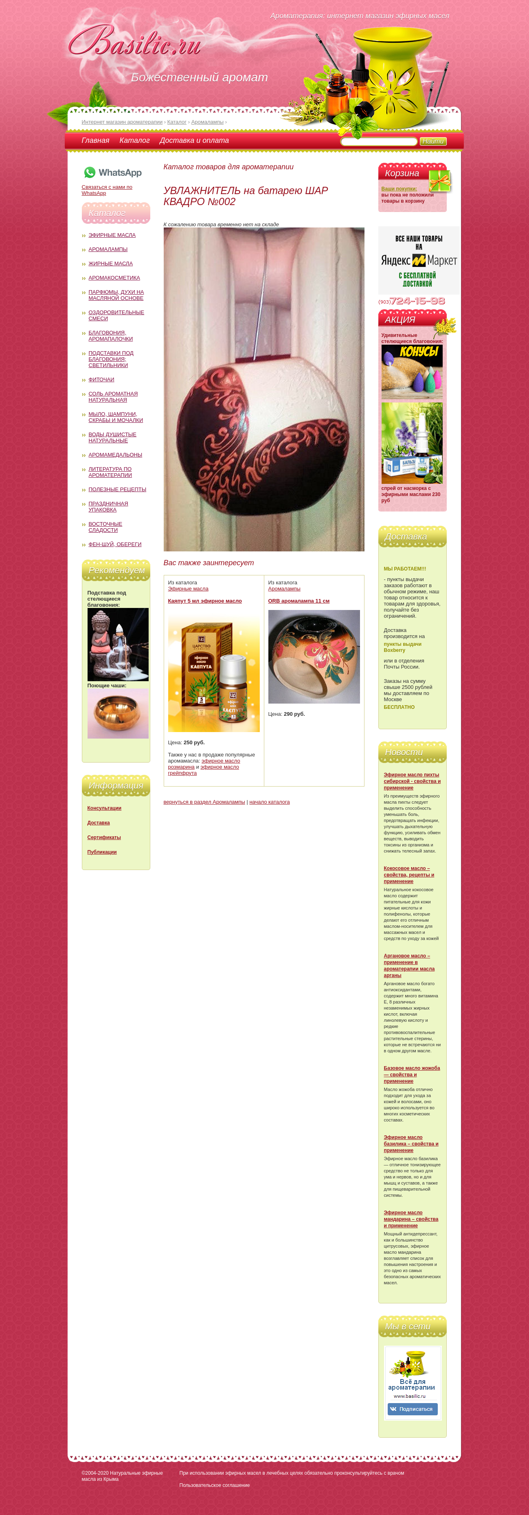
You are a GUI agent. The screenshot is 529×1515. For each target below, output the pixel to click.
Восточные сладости (106, 527)
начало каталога (269, 802)
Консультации (105, 808)
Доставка (99, 823)
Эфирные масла (112, 235)
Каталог (135, 140)
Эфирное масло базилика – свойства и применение (411, 1144)
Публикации (102, 852)
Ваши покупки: (399, 189)
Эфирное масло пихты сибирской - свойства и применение (412, 781)
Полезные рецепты (118, 489)
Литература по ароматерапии (110, 472)
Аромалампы (108, 249)
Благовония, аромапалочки (111, 336)
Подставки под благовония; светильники (111, 359)
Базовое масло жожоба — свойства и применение (412, 1074)
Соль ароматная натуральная (113, 397)
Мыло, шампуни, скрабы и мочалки (116, 417)
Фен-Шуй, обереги (115, 544)
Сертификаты (104, 837)
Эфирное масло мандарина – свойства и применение (411, 1219)
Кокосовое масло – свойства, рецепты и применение (409, 875)
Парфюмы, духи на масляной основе (116, 295)
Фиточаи (101, 379)
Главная (96, 140)
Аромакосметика (114, 278)
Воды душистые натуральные (113, 437)
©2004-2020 (95, 1473)
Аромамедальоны (116, 455)
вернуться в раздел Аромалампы (204, 802)
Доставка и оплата (194, 140)
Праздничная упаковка (108, 507)
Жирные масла (111, 263)
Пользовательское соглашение (215, 1485)
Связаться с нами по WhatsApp (112, 187)
